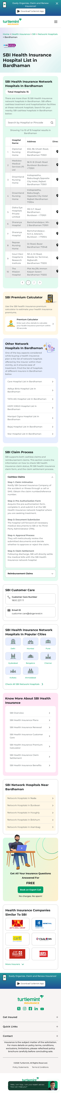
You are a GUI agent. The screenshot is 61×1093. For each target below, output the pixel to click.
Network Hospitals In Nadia (30, 798)
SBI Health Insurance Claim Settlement (30, 756)
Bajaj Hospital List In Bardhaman (30, 426)
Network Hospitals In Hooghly (30, 812)
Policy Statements (21, 1067)
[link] (22, 282)
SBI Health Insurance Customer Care (30, 736)
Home (6, 34)
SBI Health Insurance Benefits (30, 765)
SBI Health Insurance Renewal (30, 727)
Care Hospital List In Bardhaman (30, 381)
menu (56, 22)
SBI (34, 34)
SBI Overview (30, 713)
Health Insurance (21, 34)
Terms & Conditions (40, 1067)
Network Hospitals (48, 34)
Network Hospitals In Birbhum (30, 820)
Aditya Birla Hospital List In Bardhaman (30, 390)
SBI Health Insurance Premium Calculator (30, 746)
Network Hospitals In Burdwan (30, 805)
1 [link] (28, 282)
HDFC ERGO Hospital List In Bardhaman (30, 407)
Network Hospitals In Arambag (30, 827)
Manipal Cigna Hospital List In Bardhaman (30, 418)
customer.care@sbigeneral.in (27, 613)
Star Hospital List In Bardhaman (30, 434)
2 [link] (34, 282)
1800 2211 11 (18, 600)
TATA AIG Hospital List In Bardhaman (30, 399)
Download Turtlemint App (30, 11)
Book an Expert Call (30, 889)
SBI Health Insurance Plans (30, 720)
